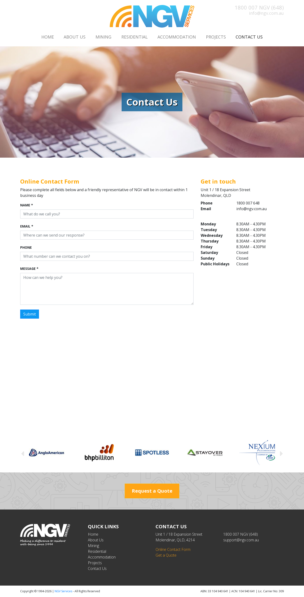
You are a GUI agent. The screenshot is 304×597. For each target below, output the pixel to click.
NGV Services (63, 591)
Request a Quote (152, 491)
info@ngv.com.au (266, 13)
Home (47, 37)
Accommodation (176, 37)
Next (281, 453)
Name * (26, 205)
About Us (75, 37)
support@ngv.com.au (241, 540)
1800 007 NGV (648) (259, 7)
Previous (22, 453)
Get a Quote (166, 555)
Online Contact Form (173, 549)
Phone (26, 247)
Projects (216, 37)
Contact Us (252, 37)
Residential (134, 37)
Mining (103, 37)
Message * (29, 268)
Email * (26, 226)
